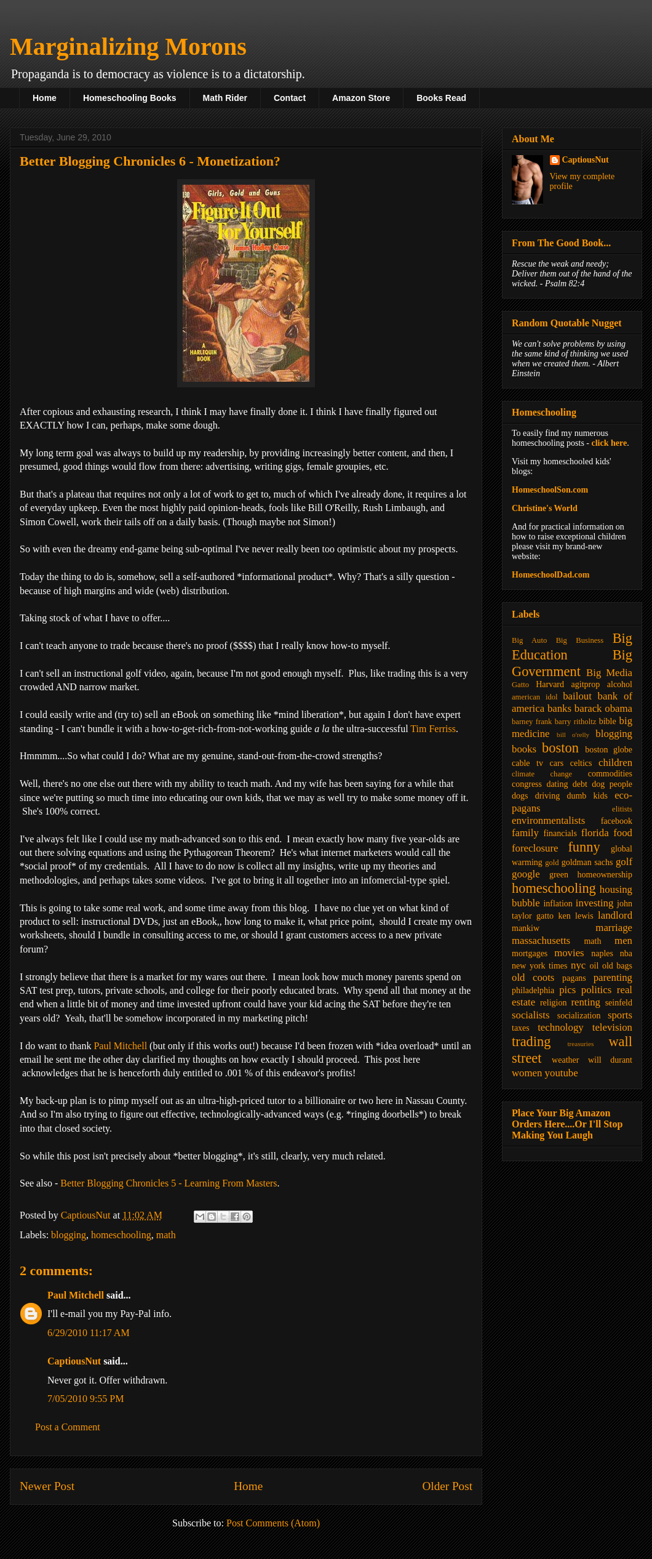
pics (567, 990)
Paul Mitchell (120, 1046)
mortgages (529, 953)
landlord (615, 915)
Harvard (550, 684)
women (527, 1073)
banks (559, 708)
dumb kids (587, 795)
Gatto (520, 684)
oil (594, 965)
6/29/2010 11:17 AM (88, 1332)
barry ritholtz (575, 721)
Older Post (447, 1486)
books (524, 749)
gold (552, 862)
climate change (542, 774)
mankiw (525, 928)
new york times (539, 965)
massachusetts (541, 940)
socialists (531, 1015)
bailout (577, 696)
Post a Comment (67, 1427)
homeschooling (121, 1235)
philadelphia (533, 990)
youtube (561, 1073)
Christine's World (545, 508)
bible (607, 721)
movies (569, 953)
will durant (610, 1060)
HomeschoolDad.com (550, 574)
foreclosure (535, 848)
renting (585, 1002)
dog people (612, 784)
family (525, 833)
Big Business (579, 640)
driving (547, 795)
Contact (290, 98)
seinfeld (618, 1002)
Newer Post (47, 1486)
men (623, 940)
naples (602, 953)
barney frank (532, 721)
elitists (622, 809)
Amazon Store (361, 98)
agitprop (585, 684)
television (612, 1027)
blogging (68, 1235)
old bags (617, 965)
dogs (520, 795)
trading (531, 1041)
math (166, 1235)
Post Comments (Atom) (273, 1523)
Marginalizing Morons (128, 46)
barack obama (603, 708)
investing (595, 903)
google (526, 874)
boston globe (608, 749)
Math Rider (225, 98)
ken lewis (575, 915)
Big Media (609, 673)
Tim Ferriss (433, 728)
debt (580, 784)
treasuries (580, 1043)
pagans (574, 978)
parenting (613, 977)
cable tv (527, 763)
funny (584, 847)
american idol (534, 697)
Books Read (441, 98)
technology (561, 1027)
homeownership (605, 874)
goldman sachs (587, 862)
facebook (616, 821)
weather (565, 1060)
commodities (610, 773)
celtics (581, 763)
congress (527, 784)
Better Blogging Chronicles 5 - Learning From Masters (168, 1183)
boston (560, 747)
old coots (533, 977)
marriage (613, 927)
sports (620, 1015)
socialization (579, 1015)
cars (557, 763)
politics (596, 990)
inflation (557, 903)
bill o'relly (573, 734)
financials (559, 833)
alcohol (619, 684)
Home (45, 98)
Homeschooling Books (130, 98)
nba (626, 953)
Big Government (572, 663)
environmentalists (548, 820)
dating (557, 784)
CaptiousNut (74, 1361)
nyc (578, 965)
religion (553, 1002)
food (622, 833)
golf (624, 862)
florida (595, 833)
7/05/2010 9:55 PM (85, 1398)
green (558, 874)
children (615, 762)
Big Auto (529, 640)
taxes (521, 1028)
